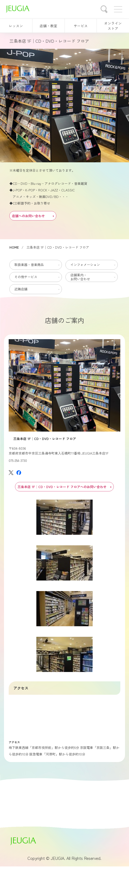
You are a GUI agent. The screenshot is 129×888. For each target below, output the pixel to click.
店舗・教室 (48, 25)
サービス (81, 25)
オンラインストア (113, 26)
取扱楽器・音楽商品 (29, 264)
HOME (14, 247)
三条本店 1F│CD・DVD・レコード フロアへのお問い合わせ (64, 486)
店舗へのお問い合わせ (33, 215)
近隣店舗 (20, 289)
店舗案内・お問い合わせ (80, 277)
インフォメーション (85, 264)
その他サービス (25, 276)
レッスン (16, 25)
